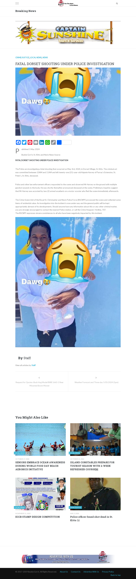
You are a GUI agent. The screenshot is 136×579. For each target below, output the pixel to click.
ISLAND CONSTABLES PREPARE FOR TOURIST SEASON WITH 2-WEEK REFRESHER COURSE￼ (92, 466)
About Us (64, 572)
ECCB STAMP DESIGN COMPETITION (37, 516)
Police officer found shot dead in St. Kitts (91, 518)
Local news (36, 57)
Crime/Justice (22, 57)
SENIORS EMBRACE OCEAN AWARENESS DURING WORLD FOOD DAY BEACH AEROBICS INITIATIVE (40, 466)
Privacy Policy (108, 572)
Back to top (116, 575)
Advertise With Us (91, 572)
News (45, 57)
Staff (34, 365)
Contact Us (75, 572)
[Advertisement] (68, 402)
